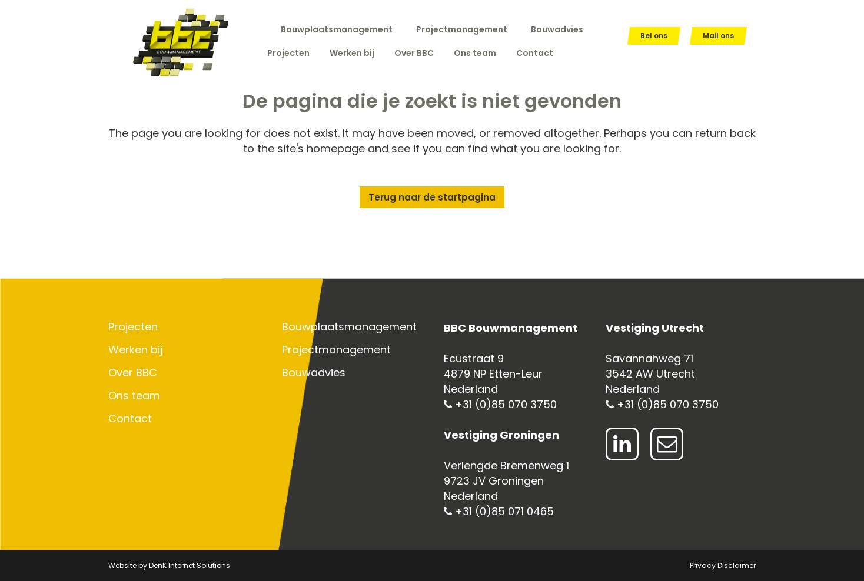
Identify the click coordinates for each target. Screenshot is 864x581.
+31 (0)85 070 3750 (500, 404)
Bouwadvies (557, 29)
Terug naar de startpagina (432, 197)
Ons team (134, 395)
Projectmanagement (461, 29)
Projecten (133, 326)
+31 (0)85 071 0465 (499, 511)
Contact (130, 418)
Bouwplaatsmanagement (337, 29)
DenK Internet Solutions (189, 565)
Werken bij (135, 349)
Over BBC (132, 372)
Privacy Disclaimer (723, 565)
